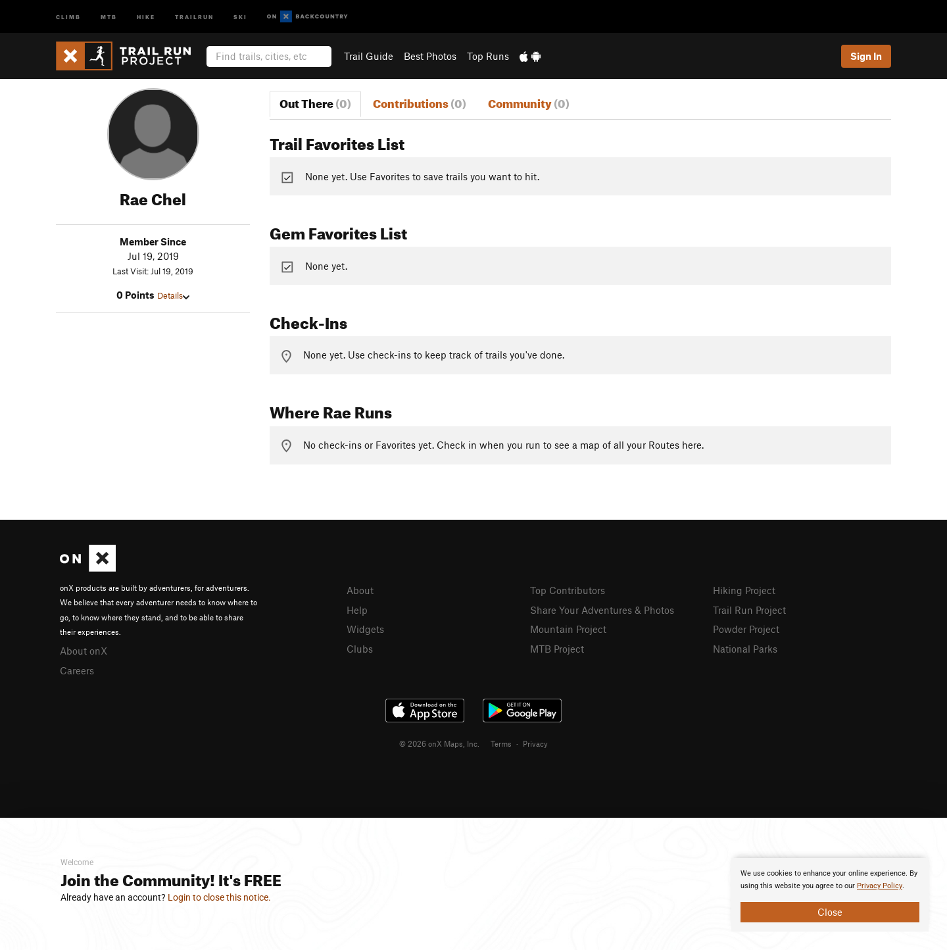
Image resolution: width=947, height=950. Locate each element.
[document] (830, 894)
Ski (240, 16)
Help (357, 610)
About (360, 590)
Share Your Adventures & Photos (602, 610)
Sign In (866, 56)
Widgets (365, 629)
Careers (77, 670)
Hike (146, 16)
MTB (109, 16)
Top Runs (488, 56)
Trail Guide (368, 56)
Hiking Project (744, 590)
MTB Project (557, 649)
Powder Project (746, 629)
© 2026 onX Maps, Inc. (439, 743)
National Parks (745, 649)
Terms (501, 743)
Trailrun (194, 16)
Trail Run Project (749, 610)
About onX (83, 651)
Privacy (535, 743)
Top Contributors (567, 590)
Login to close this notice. (219, 897)
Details (173, 295)
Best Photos (430, 56)
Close (829, 912)
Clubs (360, 649)
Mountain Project (568, 629)
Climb (68, 16)
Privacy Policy (879, 886)
